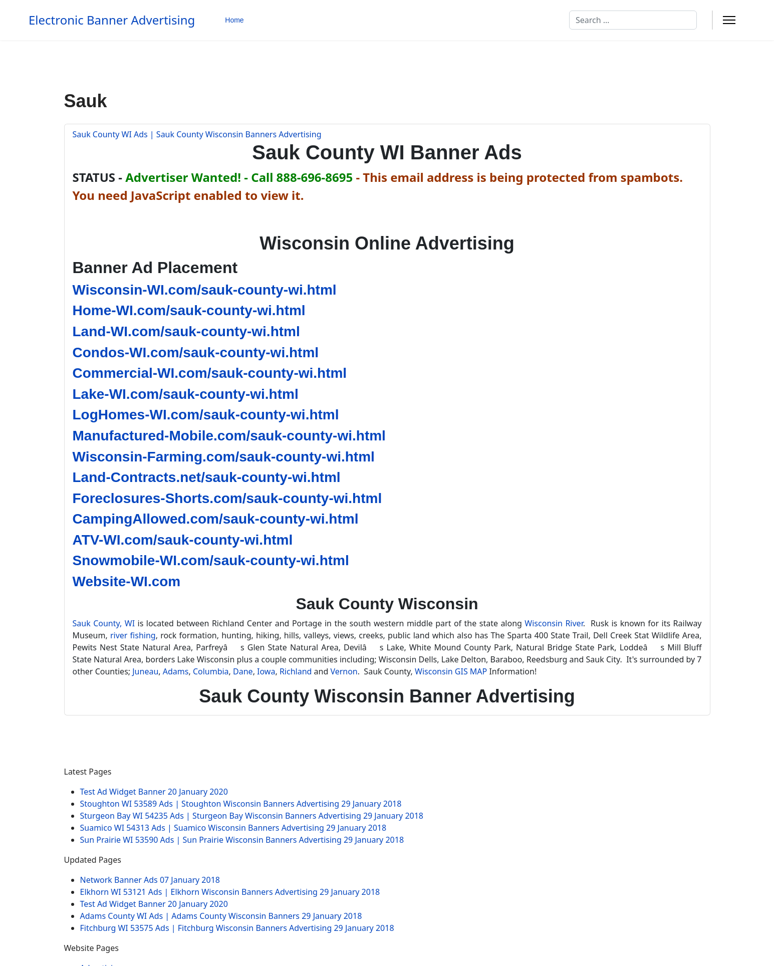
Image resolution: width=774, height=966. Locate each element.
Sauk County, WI (104, 623)
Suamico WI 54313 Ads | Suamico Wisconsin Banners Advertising (233, 827)
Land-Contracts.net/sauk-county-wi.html (207, 477)
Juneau (145, 671)
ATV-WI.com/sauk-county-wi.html (183, 540)
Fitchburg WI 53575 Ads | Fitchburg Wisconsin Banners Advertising (237, 927)
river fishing (133, 635)
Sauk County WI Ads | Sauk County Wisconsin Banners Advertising (197, 134)
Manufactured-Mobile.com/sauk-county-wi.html (229, 435)
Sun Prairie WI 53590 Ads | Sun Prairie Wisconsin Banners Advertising (242, 839)
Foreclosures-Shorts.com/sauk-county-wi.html (227, 498)
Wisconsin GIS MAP (451, 671)
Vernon (343, 671)
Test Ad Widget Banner (154, 791)
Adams (176, 671)
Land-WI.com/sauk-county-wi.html (186, 331)
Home (234, 20)
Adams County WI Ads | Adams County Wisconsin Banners (221, 915)
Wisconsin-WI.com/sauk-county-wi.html (205, 290)
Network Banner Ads (150, 879)
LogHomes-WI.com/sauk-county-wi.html (206, 414)
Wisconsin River (554, 623)
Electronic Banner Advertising (112, 20)
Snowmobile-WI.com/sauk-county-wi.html (211, 560)
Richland (296, 671)
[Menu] (729, 20)
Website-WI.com (127, 581)
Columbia (211, 671)
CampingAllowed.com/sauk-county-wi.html (216, 519)
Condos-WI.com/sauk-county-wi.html (196, 352)
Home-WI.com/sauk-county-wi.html (189, 310)
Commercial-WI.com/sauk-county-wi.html (210, 373)
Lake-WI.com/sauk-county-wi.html (186, 394)
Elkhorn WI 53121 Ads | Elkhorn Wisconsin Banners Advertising (230, 891)
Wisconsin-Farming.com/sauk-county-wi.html (224, 456)
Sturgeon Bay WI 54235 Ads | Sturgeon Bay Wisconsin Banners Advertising (252, 815)
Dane (243, 671)
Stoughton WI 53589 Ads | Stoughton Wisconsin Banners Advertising (241, 803)
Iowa (266, 671)
